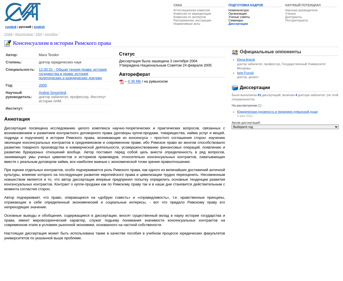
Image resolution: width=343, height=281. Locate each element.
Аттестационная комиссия (191, 10)
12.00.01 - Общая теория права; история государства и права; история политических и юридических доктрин (73, 73)
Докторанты (293, 17)
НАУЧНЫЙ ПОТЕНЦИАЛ (303, 5)
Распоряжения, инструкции (192, 20)
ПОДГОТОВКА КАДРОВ (245, 5)
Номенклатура (238, 10)
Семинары (235, 20)
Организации (237, 13)
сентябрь (51, 34)
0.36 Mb (134, 81)
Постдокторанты (296, 20)
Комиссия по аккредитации (192, 13)
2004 (39, 34)
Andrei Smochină (52, 92)
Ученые (290, 13)
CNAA (177, 5)
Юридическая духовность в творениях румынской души (277, 111)
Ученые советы (239, 17)
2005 (43, 85)
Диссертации (238, 23)
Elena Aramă (246, 59)
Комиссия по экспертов (189, 17)
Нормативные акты (186, 23)
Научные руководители (301, 10)
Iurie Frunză (245, 72)
